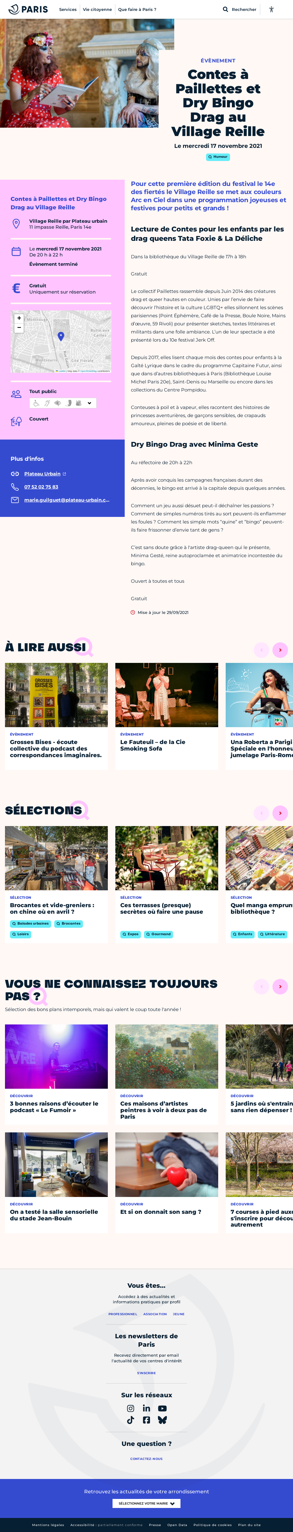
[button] (61, 337)
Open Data (177, 1525)
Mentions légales (48, 1525)
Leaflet (61, 371)
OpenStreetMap (88, 371)
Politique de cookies (213, 1525)
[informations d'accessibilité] (63, 403)
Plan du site (249, 1525)
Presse (155, 1525)
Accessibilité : (106, 1525)
